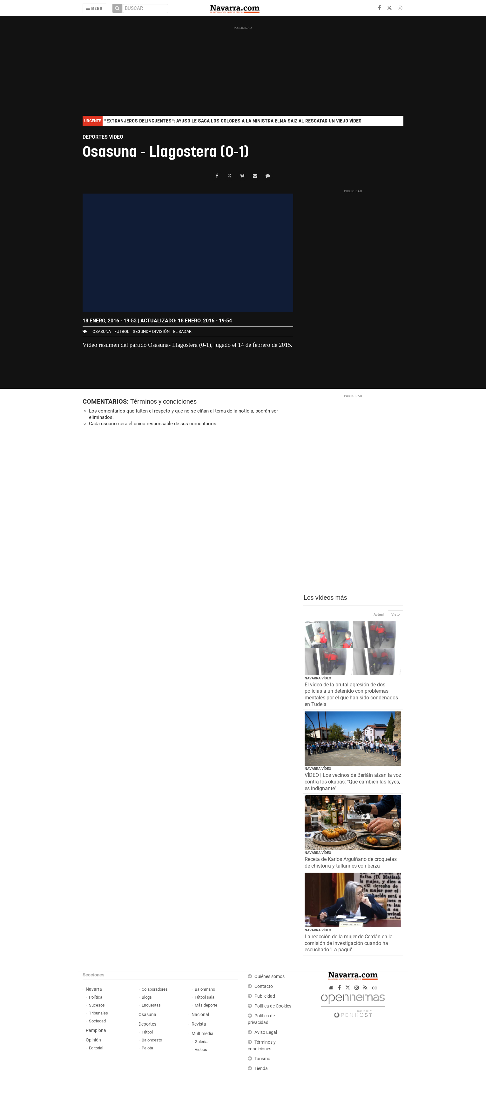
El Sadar (182, 331)
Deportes (147, 1024)
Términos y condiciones (163, 401)
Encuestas (151, 1005)
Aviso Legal (265, 1032)
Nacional (200, 1014)
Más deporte (206, 1005)
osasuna (101, 331)
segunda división (151, 331)
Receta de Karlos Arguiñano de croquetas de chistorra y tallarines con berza (351, 862)
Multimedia (202, 1033)
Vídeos (201, 1049)
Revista (199, 1024)
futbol (121, 331)
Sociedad (97, 1021)
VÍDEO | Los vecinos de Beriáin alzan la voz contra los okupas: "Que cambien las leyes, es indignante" (353, 781)
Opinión (93, 1040)
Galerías (202, 1041)
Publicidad (264, 996)
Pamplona (96, 1030)
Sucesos (97, 1005)
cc (374, 988)
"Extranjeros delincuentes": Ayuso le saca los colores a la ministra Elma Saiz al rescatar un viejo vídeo (232, 121)
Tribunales (98, 1013)
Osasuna (147, 1014)
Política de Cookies (272, 1006)
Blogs (147, 997)
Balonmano (205, 989)
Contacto (263, 986)
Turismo (262, 1058)
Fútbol (147, 1032)
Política (95, 997)
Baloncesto (152, 1040)
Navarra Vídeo (318, 678)
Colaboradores (155, 989)
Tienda (261, 1068)
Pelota (147, 1048)
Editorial (96, 1048)
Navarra (94, 989)
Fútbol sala (204, 997)
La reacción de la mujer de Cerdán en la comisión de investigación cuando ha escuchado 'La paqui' (349, 943)
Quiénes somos (269, 976)
